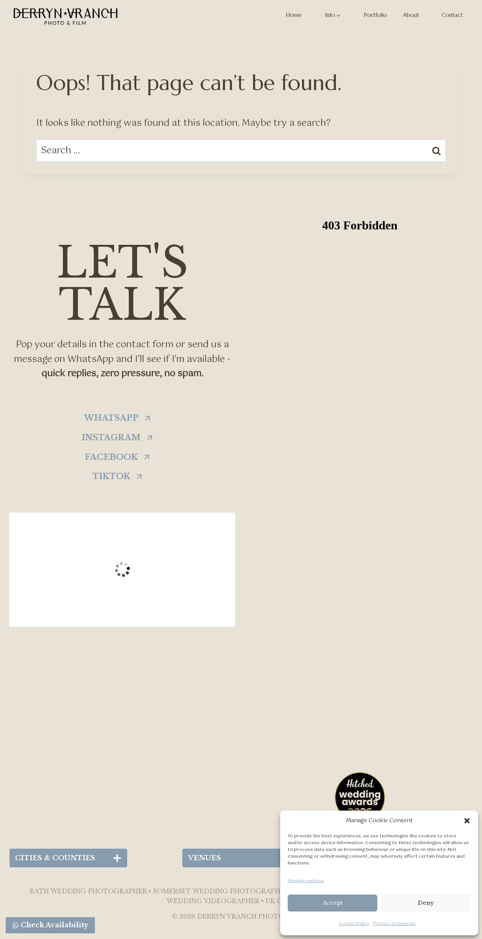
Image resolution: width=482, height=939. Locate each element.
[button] (467, 820)
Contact (452, 14)
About (411, 14)
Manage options (306, 881)
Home (294, 14)
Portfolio (375, 14)
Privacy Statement (394, 924)
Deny (426, 902)
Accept (333, 902)
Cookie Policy (354, 924)
